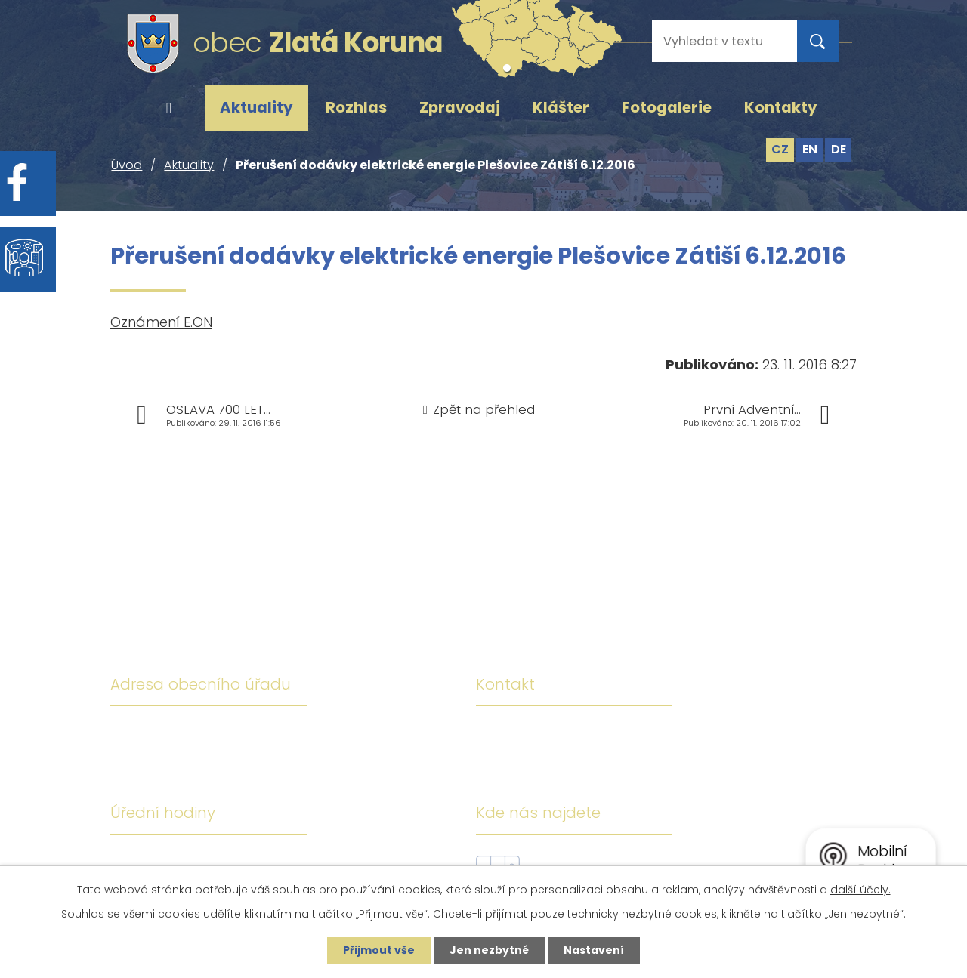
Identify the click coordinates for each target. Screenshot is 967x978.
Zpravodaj (459, 107)
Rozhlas (356, 107)
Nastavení (594, 950)
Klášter (561, 107)
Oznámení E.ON (161, 322)
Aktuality (256, 107)
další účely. (860, 889)
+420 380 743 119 (614, 733)
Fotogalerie (667, 107)
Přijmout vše (379, 950)
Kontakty (780, 107)
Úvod (168, 108)
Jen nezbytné (489, 950)
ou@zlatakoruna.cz (622, 776)
